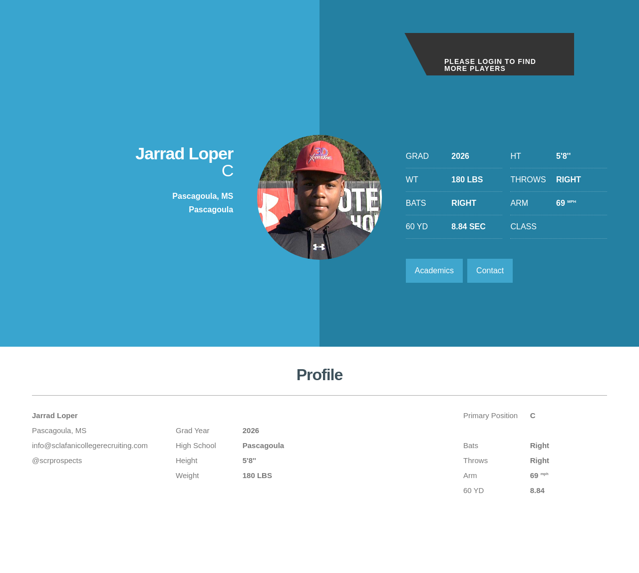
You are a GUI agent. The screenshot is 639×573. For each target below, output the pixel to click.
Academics (434, 270)
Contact (490, 270)
